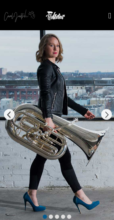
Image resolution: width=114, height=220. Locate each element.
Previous (7, 115)
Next (106, 115)
